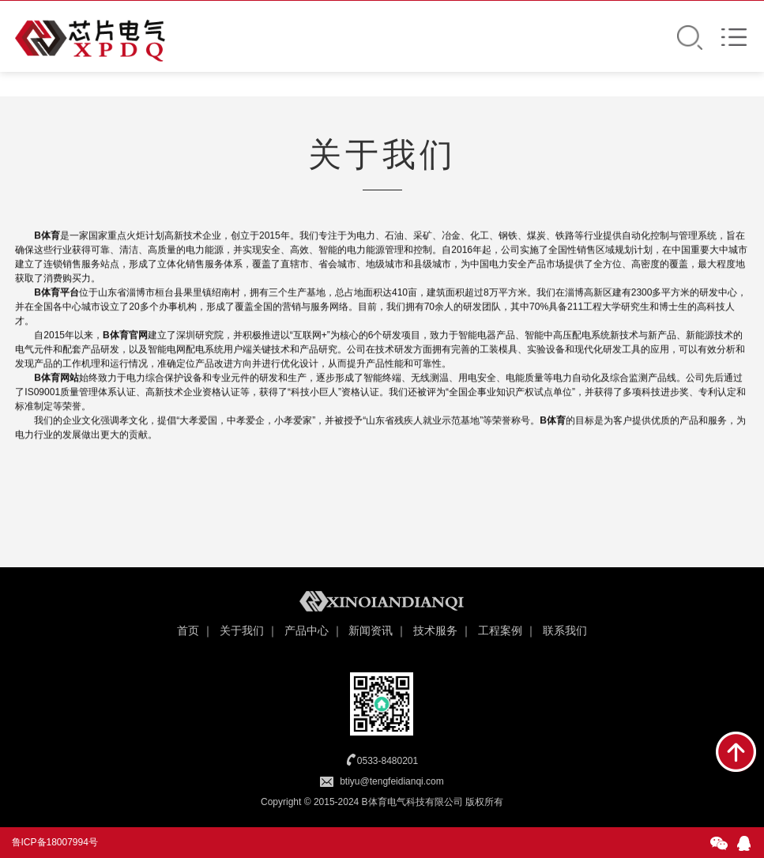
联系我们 (565, 630)
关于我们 (242, 630)
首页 (188, 630)
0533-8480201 (387, 760)
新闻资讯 (370, 630)
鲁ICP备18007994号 (55, 842)
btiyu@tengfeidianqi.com (392, 781)
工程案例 (500, 630)
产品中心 (306, 630)
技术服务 (435, 630)
